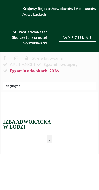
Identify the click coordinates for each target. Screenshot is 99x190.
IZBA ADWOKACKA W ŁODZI (27, 124)
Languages (12, 86)
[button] (49, 139)
